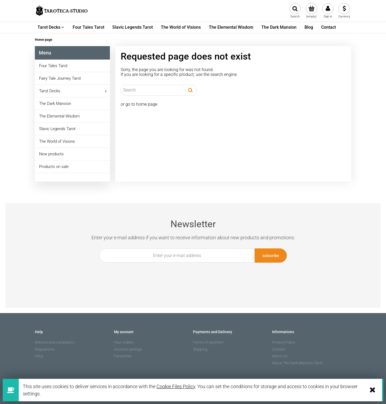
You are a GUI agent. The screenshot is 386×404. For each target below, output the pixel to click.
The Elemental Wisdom (59, 116)
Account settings (128, 349)
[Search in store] (152, 90)
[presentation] (190, 275)
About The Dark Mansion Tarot (297, 363)
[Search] (190, 90)
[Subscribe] (271, 255)
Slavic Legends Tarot (57, 128)
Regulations (45, 349)
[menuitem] (51, 27)
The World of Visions (57, 141)
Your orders (123, 342)
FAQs (39, 356)
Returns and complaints (55, 342)
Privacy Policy (283, 342)
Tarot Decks (49, 91)
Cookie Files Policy (176, 386)
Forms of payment (208, 342)
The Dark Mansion (55, 103)
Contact (278, 349)
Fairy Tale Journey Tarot (60, 78)
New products (51, 154)
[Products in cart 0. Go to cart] (311, 11)
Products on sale (54, 166)
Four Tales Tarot (53, 65)
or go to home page (139, 104)
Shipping (200, 349)
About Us (279, 356)
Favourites (123, 356)
